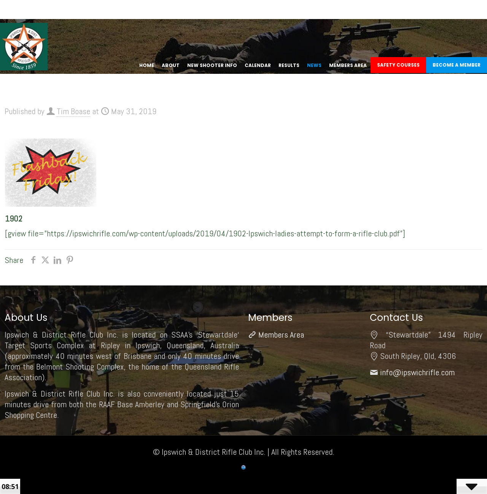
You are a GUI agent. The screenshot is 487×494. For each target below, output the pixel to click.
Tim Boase (73, 111)
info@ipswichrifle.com (417, 372)
